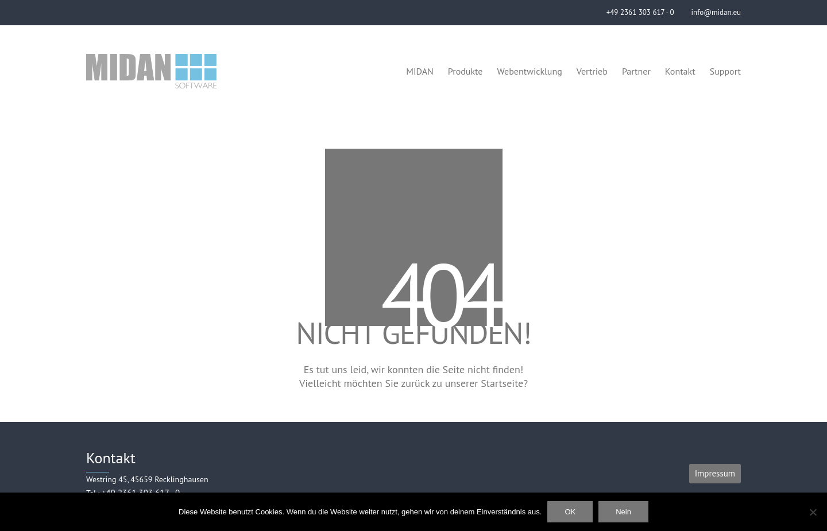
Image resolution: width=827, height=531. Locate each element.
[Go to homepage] (151, 71)
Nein (623, 511)
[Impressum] (715, 473)
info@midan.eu (716, 12)
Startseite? (504, 383)
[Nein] (812, 512)
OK (570, 511)
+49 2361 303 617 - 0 (640, 12)
